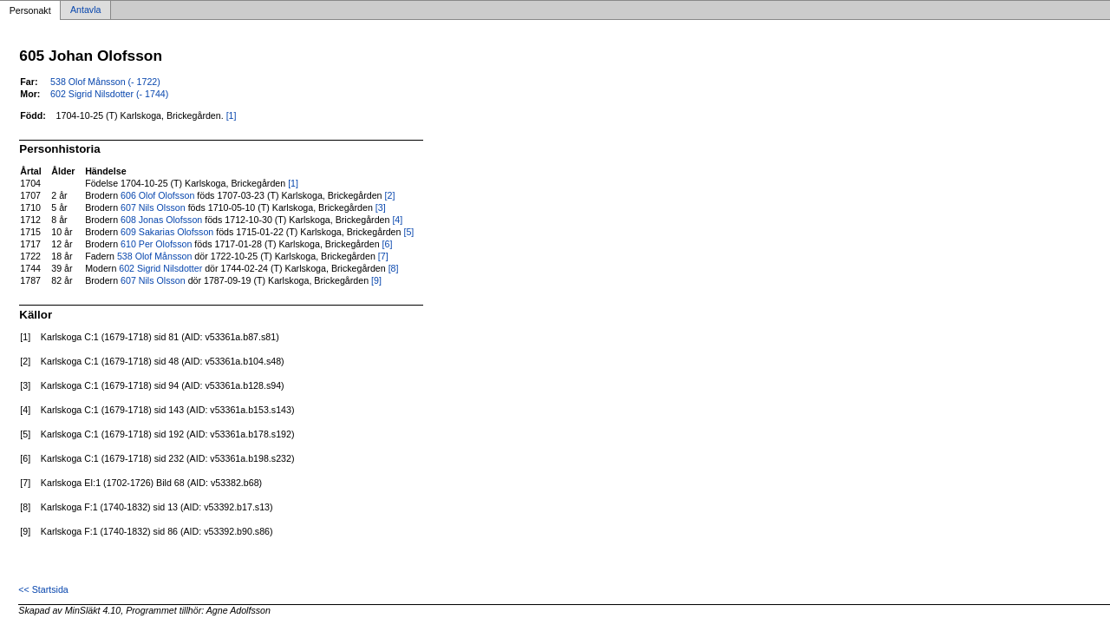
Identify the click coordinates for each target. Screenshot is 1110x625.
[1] (231, 115)
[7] (383, 256)
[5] (408, 232)
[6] (387, 244)
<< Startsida (43, 589)
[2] (390, 195)
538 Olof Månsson (154, 256)
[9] (376, 280)
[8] (393, 268)
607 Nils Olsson (153, 207)
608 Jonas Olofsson (161, 219)
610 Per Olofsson (156, 244)
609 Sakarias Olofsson (167, 232)
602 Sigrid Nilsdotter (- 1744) (109, 94)
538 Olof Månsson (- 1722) (105, 81)
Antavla (85, 10)
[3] (380, 207)
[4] (397, 219)
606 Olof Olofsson (157, 195)
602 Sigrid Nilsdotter (160, 268)
